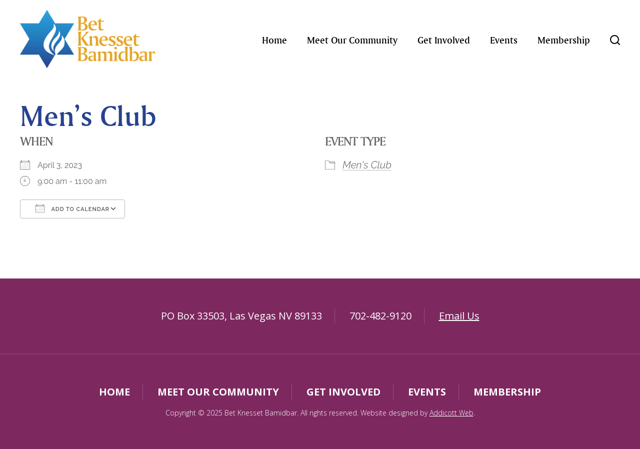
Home (274, 40)
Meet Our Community (352, 40)
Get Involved (444, 40)
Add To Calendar (73, 208)
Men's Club (367, 165)
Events (504, 40)
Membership (564, 40)
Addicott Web (452, 413)
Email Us (459, 315)
